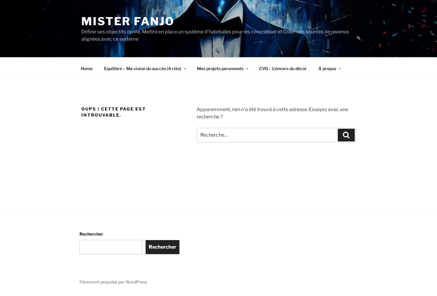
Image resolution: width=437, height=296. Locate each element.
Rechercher (91, 233)
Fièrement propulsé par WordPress (113, 281)
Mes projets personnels (223, 68)
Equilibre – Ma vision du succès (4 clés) (145, 68)
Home (87, 68)
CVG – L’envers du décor (283, 68)
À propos (330, 68)
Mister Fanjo (127, 21)
